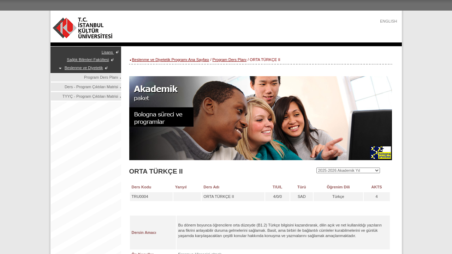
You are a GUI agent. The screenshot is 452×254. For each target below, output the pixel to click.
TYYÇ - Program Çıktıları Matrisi (90, 96)
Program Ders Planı (101, 77)
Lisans (108, 52)
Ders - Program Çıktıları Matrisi (91, 87)
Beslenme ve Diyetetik (84, 68)
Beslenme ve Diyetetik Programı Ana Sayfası (170, 60)
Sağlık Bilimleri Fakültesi (88, 60)
